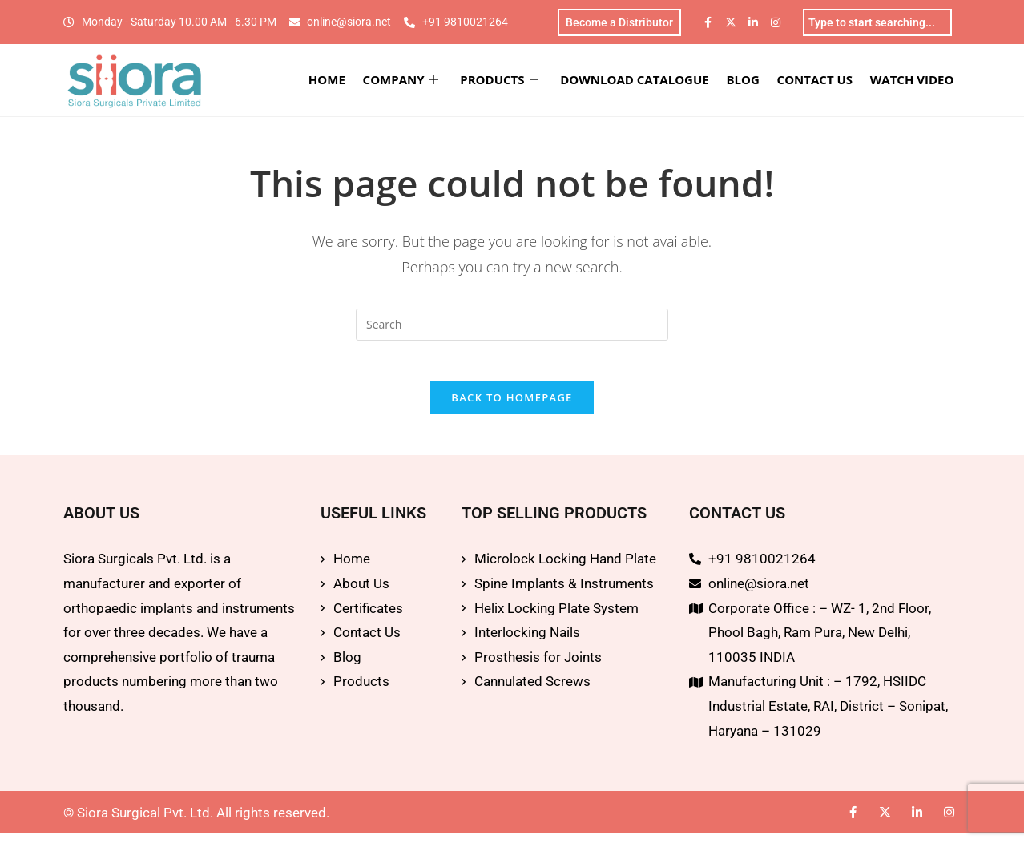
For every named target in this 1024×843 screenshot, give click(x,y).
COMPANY (419, 82)
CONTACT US (821, 82)
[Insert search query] (512, 327)
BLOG (752, 82)
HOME (348, 82)
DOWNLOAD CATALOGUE (647, 82)
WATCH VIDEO (916, 82)
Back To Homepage (511, 408)
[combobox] (877, 23)
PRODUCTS (515, 82)
